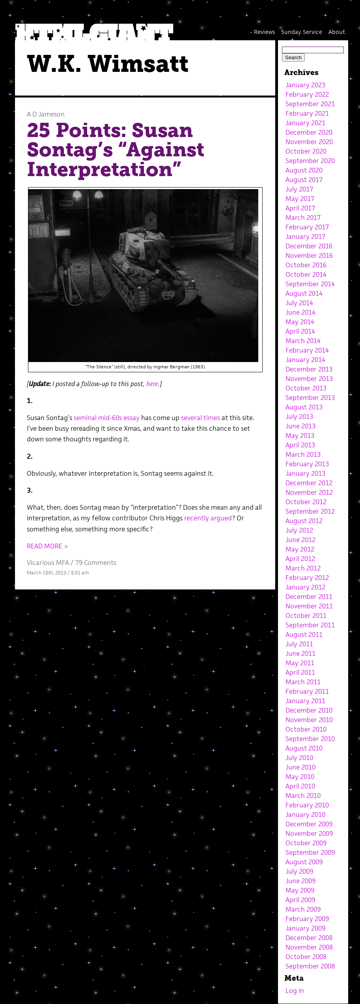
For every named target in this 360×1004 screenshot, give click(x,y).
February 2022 (307, 94)
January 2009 (305, 928)
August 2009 (304, 862)
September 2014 (310, 284)
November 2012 (309, 492)
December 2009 (308, 824)
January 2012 (305, 587)
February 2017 (307, 227)
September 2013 (310, 397)
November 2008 (309, 947)
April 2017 (300, 208)
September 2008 (310, 966)
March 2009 (303, 909)
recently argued (208, 518)
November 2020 (309, 141)
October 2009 (305, 843)
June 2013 (300, 426)
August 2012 (304, 520)
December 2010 (308, 710)
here (152, 383)
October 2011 (305, 615)
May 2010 (299, 776)
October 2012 (305, 501)
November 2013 (309, 378)
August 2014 (304, 293)
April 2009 (300, 899)
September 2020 (310, 160)
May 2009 (299, 890)
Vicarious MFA (48, 562)
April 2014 (300, 331)
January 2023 (305, 85)
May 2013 (299, 435)
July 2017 (299, 189)
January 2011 (305, 700)
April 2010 (300, 786)
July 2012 (299, 530)
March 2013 (303, 454)
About (336, 32)
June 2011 (300, 653)
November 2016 (309, 255)
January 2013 (305, 473)
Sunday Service (301, 32)
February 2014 (307, 350)
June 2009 (300, 880)
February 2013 (307, 464)
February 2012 (307, 577)
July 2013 (299, 416)
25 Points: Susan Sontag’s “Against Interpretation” (115, 149)
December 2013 (308, 369)
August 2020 (304, 170)
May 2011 (299, 663)
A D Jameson (46, 114)
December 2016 (308, 246)
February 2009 (307, 918)
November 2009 (309, 833)
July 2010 (299, 757)
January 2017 (305, 236)
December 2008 (308, 937)
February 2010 (307, 805)
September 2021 (310, 103)
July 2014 (299, 302)
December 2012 (308, 483)
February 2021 (307, 113)
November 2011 (309, 606)
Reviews (264, 32)
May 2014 (299, 321)
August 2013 (304, 407)
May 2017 (299, 198)
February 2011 (307, 691)
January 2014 (305, 359)
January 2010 (305, 814)
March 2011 (303, 681)
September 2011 (310, 625)
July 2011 (299, 644)
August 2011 (304, 634)
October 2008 (305, 956)
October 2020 (305, 151)
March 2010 (303, 795)
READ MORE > (47, 546)
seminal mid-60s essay (107, 417)
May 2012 (299, 549)
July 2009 (299, 871)
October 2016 (305, 265)
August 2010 (304, 748)
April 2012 (300, 558)
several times (200, 417)
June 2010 (300, 767)
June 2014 (300, 312)
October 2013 (305, 388)
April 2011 (300, 672)
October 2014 (305, 274)
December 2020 (308, 132)
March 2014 (303, 340)
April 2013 (300, 445)
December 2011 (308, 596)
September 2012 (310, 511)
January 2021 (305, 122)
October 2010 (305, 729)
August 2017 (304, 179)
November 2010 (309, 719)
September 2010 (310, 738)
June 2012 (300, 539)
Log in (294, 990)
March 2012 (303, 568)
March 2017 (303, 217)
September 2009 (310, 852)
